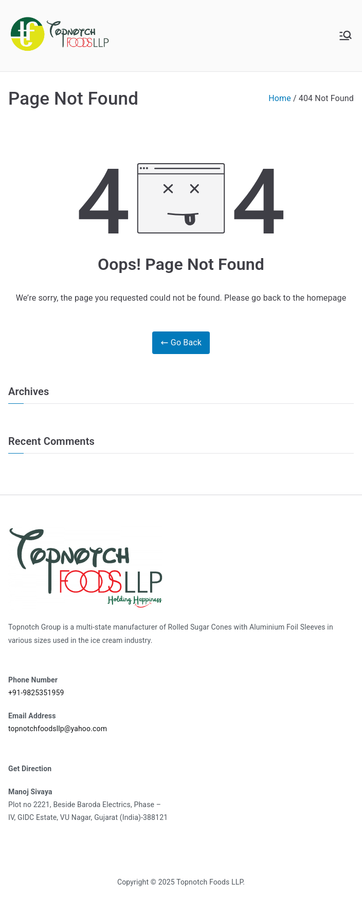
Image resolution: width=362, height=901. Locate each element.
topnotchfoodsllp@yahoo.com (57, 728)
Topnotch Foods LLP (209, 882)
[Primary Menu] (345, 35)
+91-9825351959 (36, 693)
